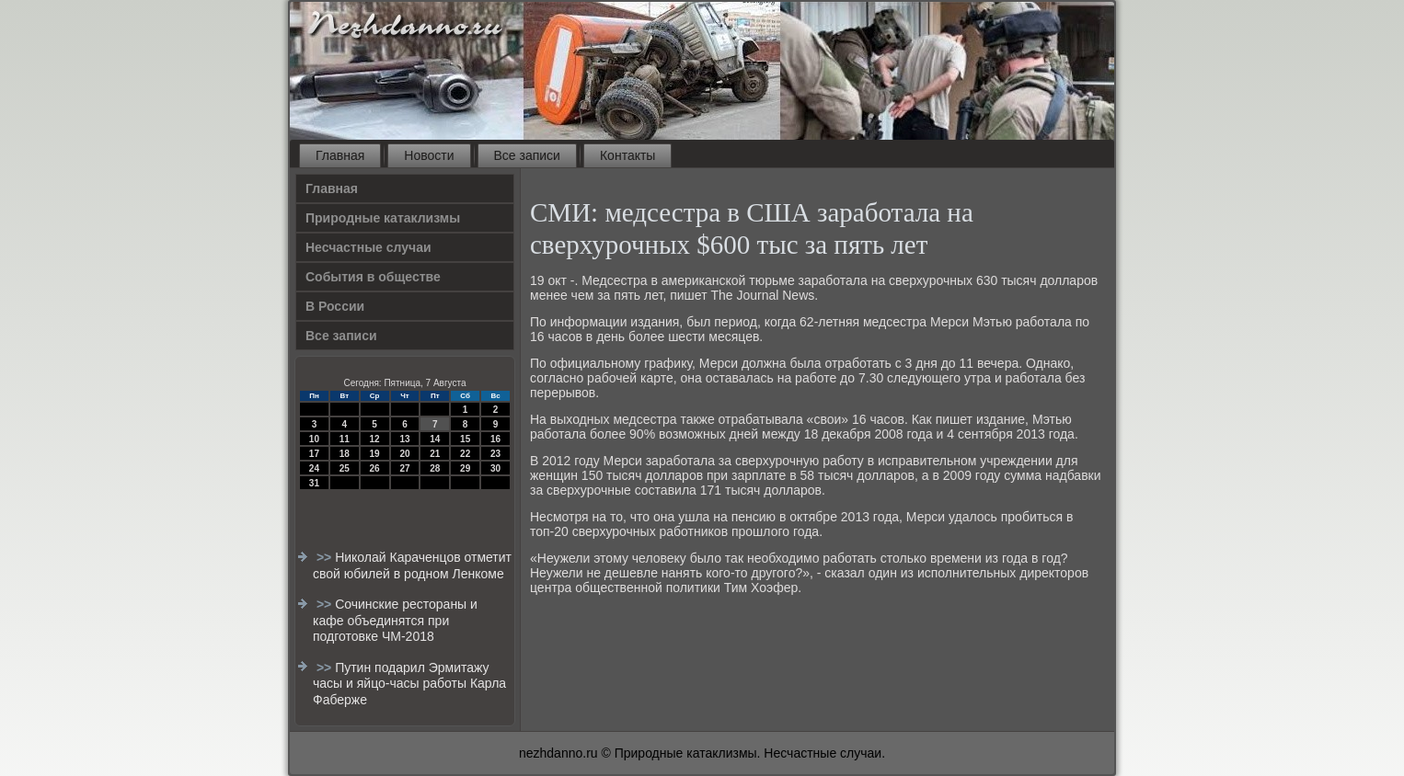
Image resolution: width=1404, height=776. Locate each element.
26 (375, 468)
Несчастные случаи (368, 247)
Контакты (627, 155)
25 (344, 468)
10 (314, 439)
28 (435, 468)
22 (465, 454)
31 (314, 483)
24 (314, 468)
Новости (429, 155)
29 (465, 468)
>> (325, 557)
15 (465, 439)
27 (404, 468)
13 (404, 439)
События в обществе (373, 276)
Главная (340, 155)
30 (495, 468)
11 (344, 439)
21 (435, 454)
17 (314, 454)
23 (495, 454)
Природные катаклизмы (382, 218)
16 (495, 439)
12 (375, 439)
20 (404, 454)
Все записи (527, 155)
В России (334, 306)
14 (435, 439)
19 (375, 454)
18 (344, 454)
